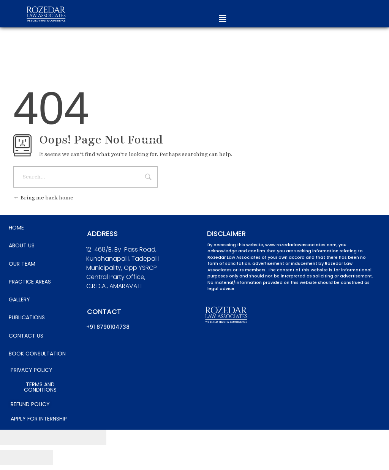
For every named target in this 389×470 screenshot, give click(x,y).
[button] (222, 18)
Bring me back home (43, 197)
